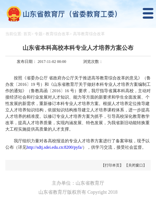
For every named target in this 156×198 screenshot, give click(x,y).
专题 (38, 34)
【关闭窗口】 (135, 165)
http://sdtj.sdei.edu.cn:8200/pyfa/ (55, 147)
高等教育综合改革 (89, 34)
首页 (27, 34)
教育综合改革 (58, 34)
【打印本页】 (112, 165)
